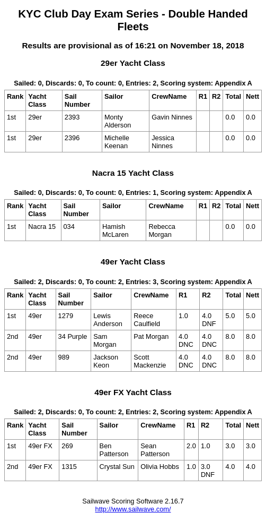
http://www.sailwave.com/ (133, 509)
